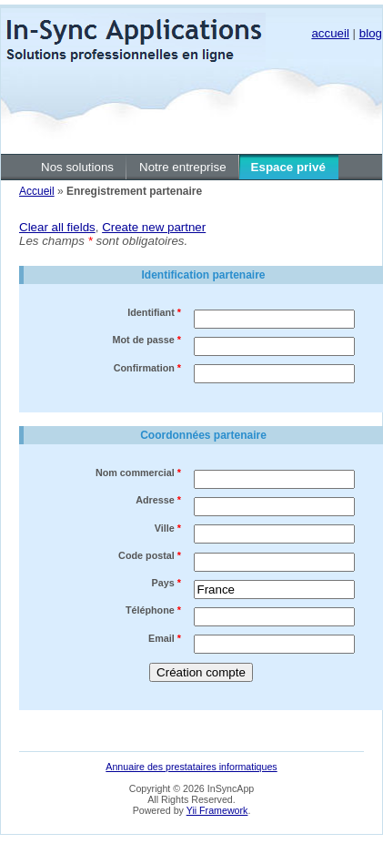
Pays (166, 582)
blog (370, 33)
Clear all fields (57, 227)
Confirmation (147, 367)
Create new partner (154, 227)
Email (164, 638)
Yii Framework (217, 810)
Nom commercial (138, 472)
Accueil (37, 191)
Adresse (158, 499)
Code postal (149, 555)
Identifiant (154, 312)
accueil (330, 33)
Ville (168, 528)
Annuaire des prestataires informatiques (191, 766)
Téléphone (153, 610)
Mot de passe (147, 339)
